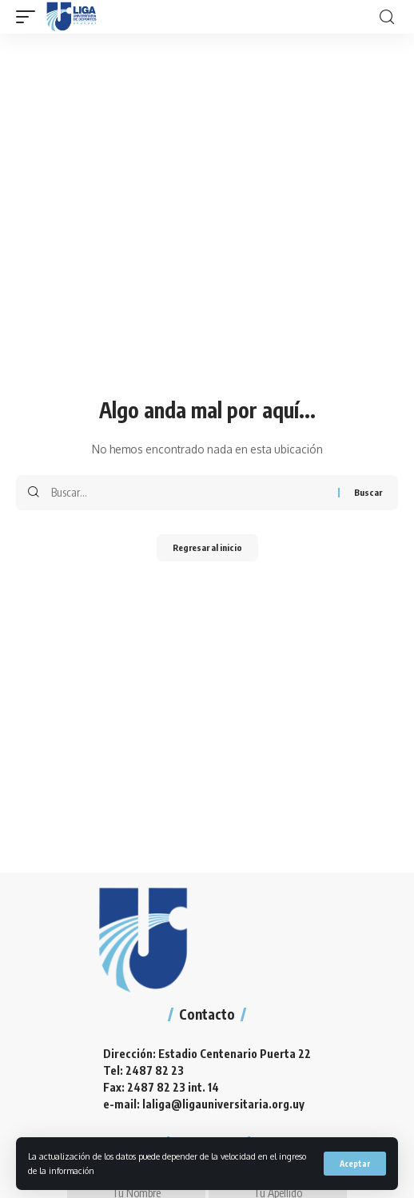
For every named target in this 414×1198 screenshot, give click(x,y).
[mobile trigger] (29, 17)
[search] (387, 17)
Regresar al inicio (207, 547)
